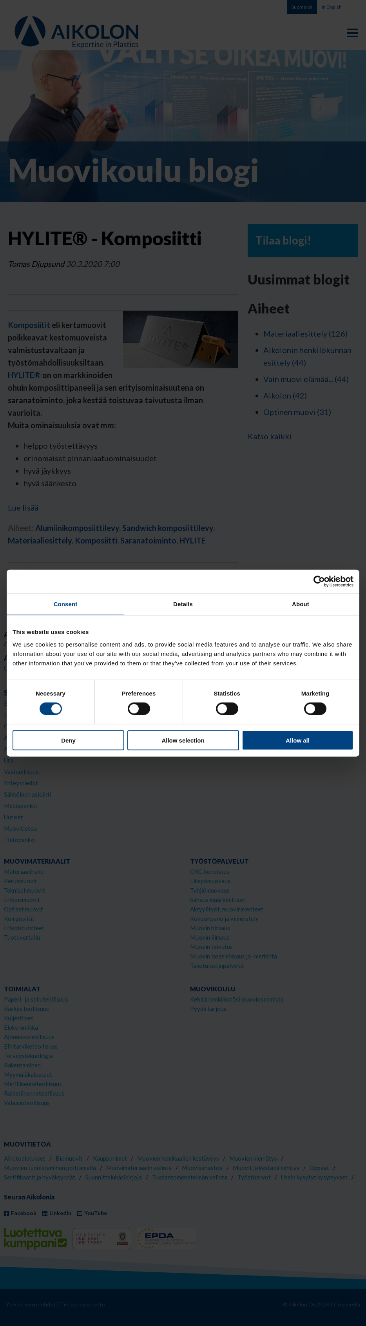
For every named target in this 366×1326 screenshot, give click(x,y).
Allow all (298, 740)
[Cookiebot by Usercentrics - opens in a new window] (319, 581)
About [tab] (300, 604)
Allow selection (182, 740)
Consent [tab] (66, 604)
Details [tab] (183, 604)
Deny (68, 740)
